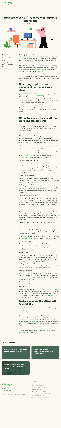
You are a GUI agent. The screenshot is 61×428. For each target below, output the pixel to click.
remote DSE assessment (27, 155)
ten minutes (22, 277)
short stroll (33, 257)
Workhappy (24, 316)
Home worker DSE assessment (38, 389)
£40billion (35, 109)
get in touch (46, 330)
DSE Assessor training (36, 396)
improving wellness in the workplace (42, 307)
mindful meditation (33, 277)
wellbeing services (26, 310)
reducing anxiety (30, 231)
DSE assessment (23, 58)
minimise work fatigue (25, 157)
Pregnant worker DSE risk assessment (40, 390)
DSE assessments (40, 317)
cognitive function (38, 69)
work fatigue (40, 95)
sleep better (27, 182)
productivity (39, 71)
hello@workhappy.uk (7, 389)
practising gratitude (27, 238)
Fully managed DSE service (38, 392)
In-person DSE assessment (37, 387)
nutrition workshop (50, 188)
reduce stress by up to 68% (50, 289)
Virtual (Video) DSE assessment (38, 385)
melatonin (27, 98)
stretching (52, 213)
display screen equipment (30, 93)
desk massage (33, 321)
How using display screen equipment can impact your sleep (9, 59)
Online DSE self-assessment (38, 383)
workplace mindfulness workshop (29, 282)
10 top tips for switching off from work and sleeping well (10, 63)
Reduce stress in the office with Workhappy (9, 67)
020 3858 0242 (6, 388)
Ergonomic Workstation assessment (40, 394)
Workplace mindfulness (26, 273)
